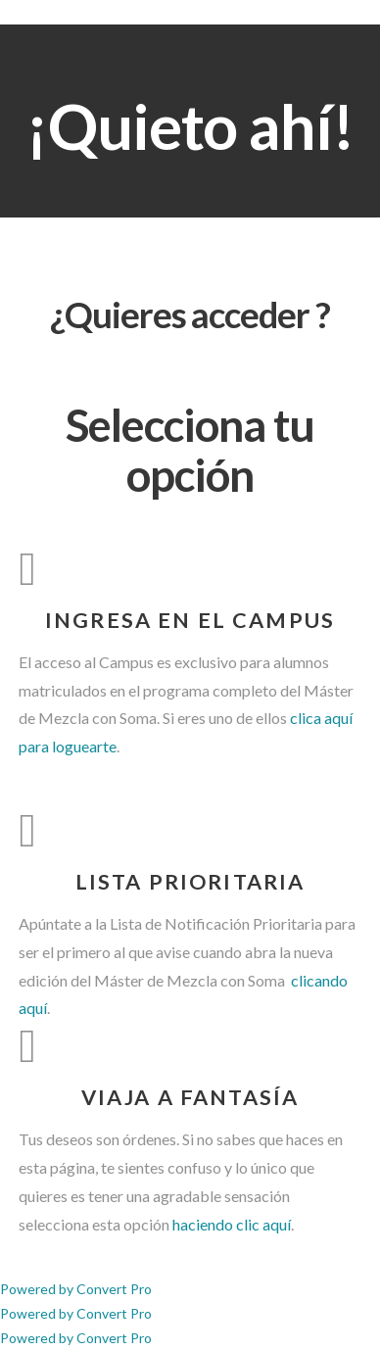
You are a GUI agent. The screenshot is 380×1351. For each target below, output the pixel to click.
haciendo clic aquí (231, 1224)
